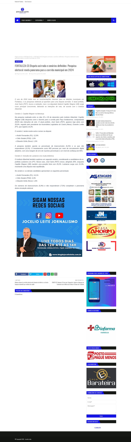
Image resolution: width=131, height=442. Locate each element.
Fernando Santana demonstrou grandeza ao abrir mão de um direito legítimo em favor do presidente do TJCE (105, 124)
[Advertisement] (65, 38)
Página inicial (18, 57)
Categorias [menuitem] (38, 20)
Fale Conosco (28, 1)
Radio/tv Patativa (19, 1)
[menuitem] (17, 20)
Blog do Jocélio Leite (22, 73)
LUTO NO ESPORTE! (100, 145)
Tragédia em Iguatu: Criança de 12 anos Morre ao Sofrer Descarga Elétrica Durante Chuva (106, 113)
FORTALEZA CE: (28, 57)
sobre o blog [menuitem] (51, 20)
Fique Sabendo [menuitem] (26, 20)
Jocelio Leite (28, 439)
